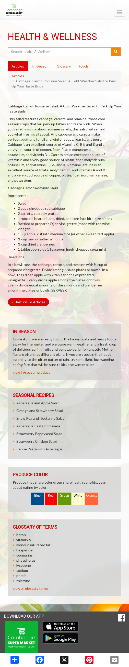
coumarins (24, 555)
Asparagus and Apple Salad (38, 403)
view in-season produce (32, 372)
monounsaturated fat (33, 545)
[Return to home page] (64, 10)
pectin (21, 575)
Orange (91, 495)
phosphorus (26, 560)
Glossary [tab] (64, 66)
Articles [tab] (17, 66)
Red (51, 495)
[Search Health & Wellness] (60, 51)
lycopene (23, 565)
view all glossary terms (31, 588)
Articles (17, 76)
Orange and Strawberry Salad (39, 410)
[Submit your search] (116, 51)
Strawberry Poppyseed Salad (39, 433)
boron (21, 534)
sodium (22, 570)
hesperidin (24, 550)
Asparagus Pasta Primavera (38, 426)
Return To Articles (28, 302)
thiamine (23, 581)
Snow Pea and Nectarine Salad (40, 418)
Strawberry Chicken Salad (36, 441)
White (78, 495)
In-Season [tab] (40, 66)
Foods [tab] (84, 66)
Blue (37, 495)
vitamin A (23, 540)
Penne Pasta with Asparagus (39, 449)
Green (64, 495)
